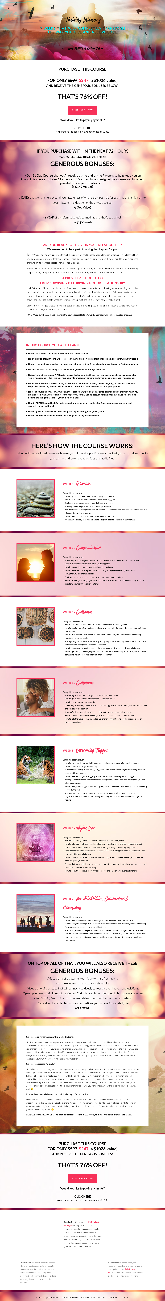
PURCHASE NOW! (82, 110)
